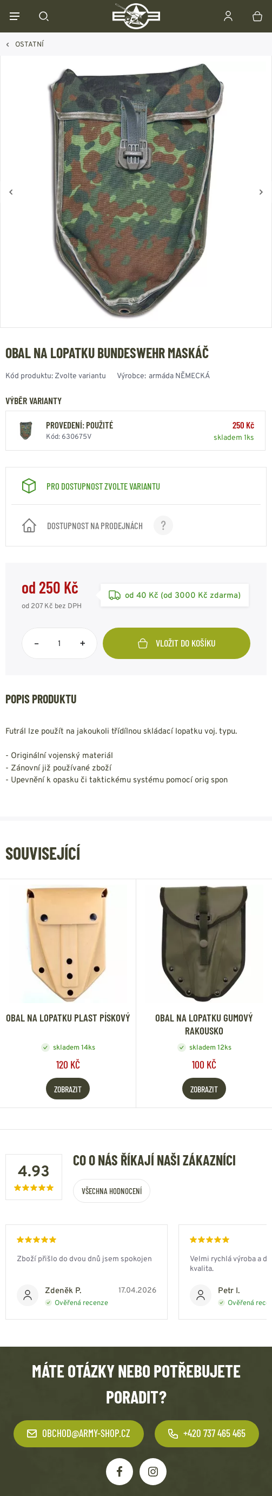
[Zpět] (11, 192)
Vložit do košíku (177, 643)
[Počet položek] (59, 643)
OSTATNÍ (29, 44)
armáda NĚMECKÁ (179, 375)
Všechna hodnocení (112, 1191)
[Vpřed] (261, 192)
